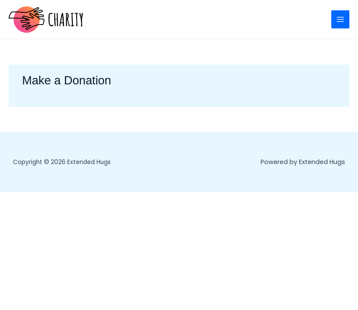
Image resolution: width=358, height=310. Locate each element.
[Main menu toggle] (340, 19)
